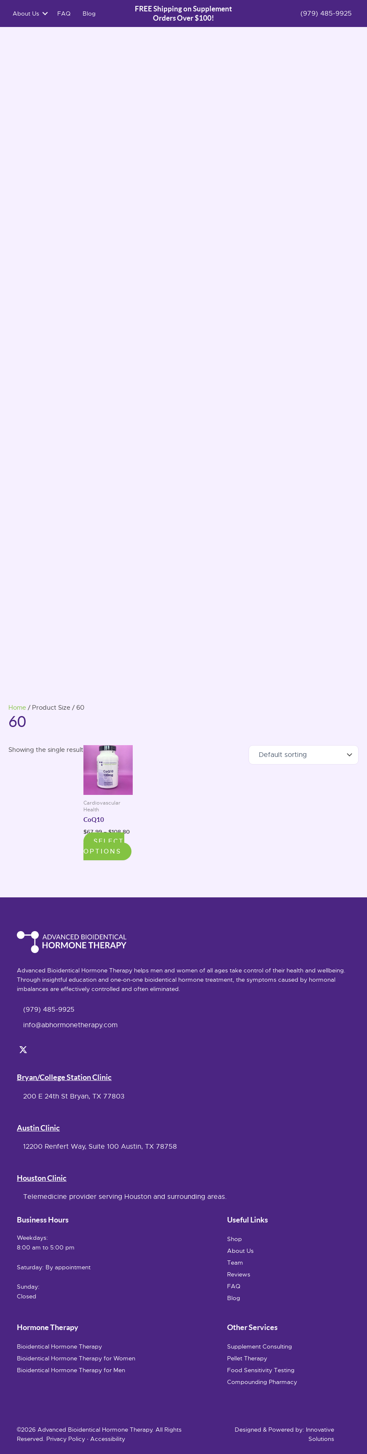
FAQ (65, 14)
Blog (90, 14)
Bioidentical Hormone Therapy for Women (76, 1358)
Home (17, 709)
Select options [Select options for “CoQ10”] (103, 847)
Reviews (238, 1274)
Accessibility (107, 1439)
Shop (234, 1239)
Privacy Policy (65, 1439)
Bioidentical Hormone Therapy (59, 1346)
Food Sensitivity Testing (261, 1370)
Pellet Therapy (247, 1358)
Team (235, 1262)
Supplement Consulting (259, 1346)
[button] (47, 14)
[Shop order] (303, 755)
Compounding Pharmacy (262, 1382)
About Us (27, 14)
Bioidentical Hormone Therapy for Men (71, 1370)
